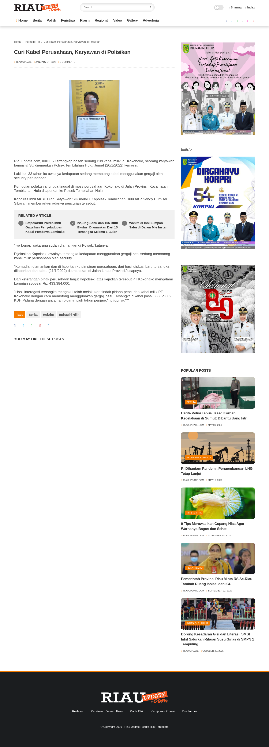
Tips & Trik (194, 512)
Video (117, 20)
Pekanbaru (194, 568)
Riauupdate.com (27, 161)
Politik (51, 20)
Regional (101, 20)
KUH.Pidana (24, 300)
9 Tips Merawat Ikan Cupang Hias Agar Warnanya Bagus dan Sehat (212, 526)
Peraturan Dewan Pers (107, 711)
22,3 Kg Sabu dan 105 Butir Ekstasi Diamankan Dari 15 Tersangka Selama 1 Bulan (97, 227)
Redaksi (77, 711)
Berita (37, 20)
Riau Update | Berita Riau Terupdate (146, 726)
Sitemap (235, 7)
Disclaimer (189, 711)
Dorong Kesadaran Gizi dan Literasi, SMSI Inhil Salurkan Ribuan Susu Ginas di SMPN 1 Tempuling (217, 639)
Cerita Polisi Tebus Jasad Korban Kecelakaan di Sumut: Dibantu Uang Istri (214, 415)
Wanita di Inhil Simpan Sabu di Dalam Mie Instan (148, 225)
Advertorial (151, 20)
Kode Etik (136, 711)
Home (21, 20)
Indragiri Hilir (32, 41)
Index (250, 7)
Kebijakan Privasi (163, 711)
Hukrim (48, 314)
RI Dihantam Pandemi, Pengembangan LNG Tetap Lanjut (217, 471)
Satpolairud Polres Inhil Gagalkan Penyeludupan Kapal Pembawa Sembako (45, 227)
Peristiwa (68, 20)
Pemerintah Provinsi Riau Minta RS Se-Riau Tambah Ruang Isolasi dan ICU (216, 581)
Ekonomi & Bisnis (198, 457)
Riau (83, 20)
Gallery (132, 20)
